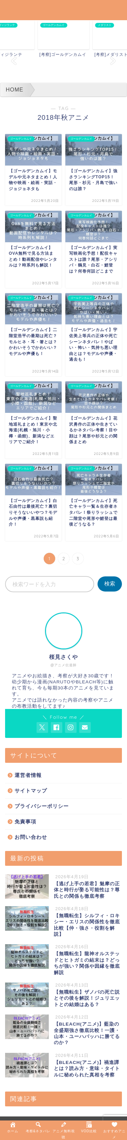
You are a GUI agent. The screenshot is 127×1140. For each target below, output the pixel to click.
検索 (109, 583)
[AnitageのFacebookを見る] (56, 727)
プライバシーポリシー (42, 806)
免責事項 (25, 821)
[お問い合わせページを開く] (85, 727)
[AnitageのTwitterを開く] (42, 727)
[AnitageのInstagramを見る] (71, 727)
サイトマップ (31, 790)
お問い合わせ (31, 837)
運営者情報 (28, 775)
